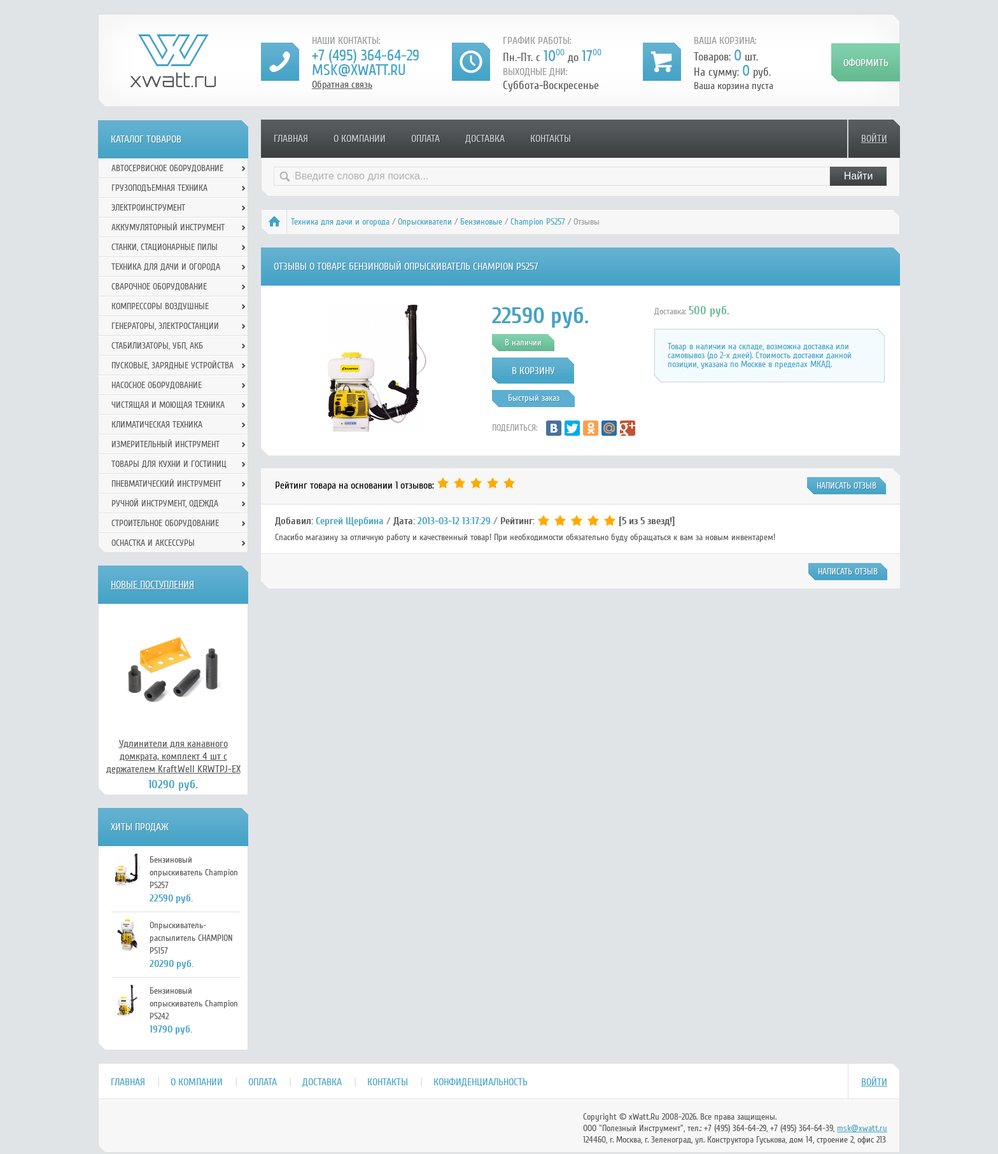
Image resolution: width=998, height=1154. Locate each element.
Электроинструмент (148, 207)
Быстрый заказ (533, 398)
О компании (360, 138)
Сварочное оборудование (159, 286)
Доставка (485, 138)
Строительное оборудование (165, 523)
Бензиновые (481, 221)
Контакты (550, 138)
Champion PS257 (537, 221)
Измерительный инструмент (165, 444)
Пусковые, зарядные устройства (172, 365)
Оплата (425, 138)
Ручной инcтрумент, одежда (164, 503)
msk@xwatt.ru (358, 70)
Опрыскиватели (425, 221)
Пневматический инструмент (166, 483)
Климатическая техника (156, 424)
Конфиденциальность (480, 1082)
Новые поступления (152, 584)
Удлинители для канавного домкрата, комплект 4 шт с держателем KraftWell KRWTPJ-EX (173, 756)
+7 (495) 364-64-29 (365, 55)
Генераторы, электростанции (165, 326)
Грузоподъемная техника (159, 188)
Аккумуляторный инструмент (168, 227)
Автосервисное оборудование (167, 168)
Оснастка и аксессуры (153, 543)
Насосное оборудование (156, 385)
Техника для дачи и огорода (340, 221)
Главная (291, 138)
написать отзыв (846, 485)
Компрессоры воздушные (160, 306)
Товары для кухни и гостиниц (169, 464)
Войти (874, 138)
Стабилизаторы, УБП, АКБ (157, 345)
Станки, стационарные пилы (164, 247)
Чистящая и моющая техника (168, 405)
